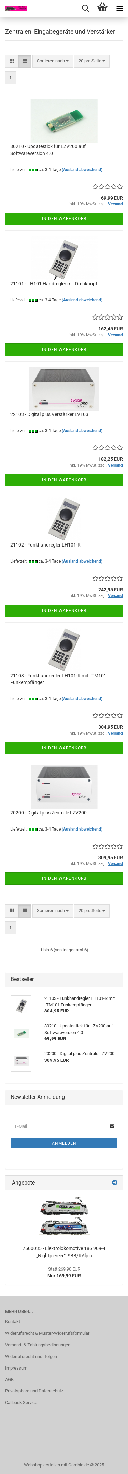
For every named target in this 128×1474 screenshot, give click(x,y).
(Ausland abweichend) (82, 169)
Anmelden (64, 1143)
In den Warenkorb (64, 218)
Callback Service (21, 1402)
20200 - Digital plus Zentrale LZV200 (48, 813)
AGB (9, 1379)
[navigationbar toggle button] (119, 8)
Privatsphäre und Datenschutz (34, 1390)
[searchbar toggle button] (85, 8)
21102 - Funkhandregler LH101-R (45, 545)
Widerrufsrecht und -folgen (31, 1356)
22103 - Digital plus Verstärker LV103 (49, 414)
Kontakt (12, 1321)
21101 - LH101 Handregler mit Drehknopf (53, 283)
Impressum (16, 1368)
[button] (11, 61)
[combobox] (52, 61)
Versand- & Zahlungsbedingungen (37, 1344)
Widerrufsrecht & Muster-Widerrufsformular (47, 1333)
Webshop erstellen (42, 1465)
